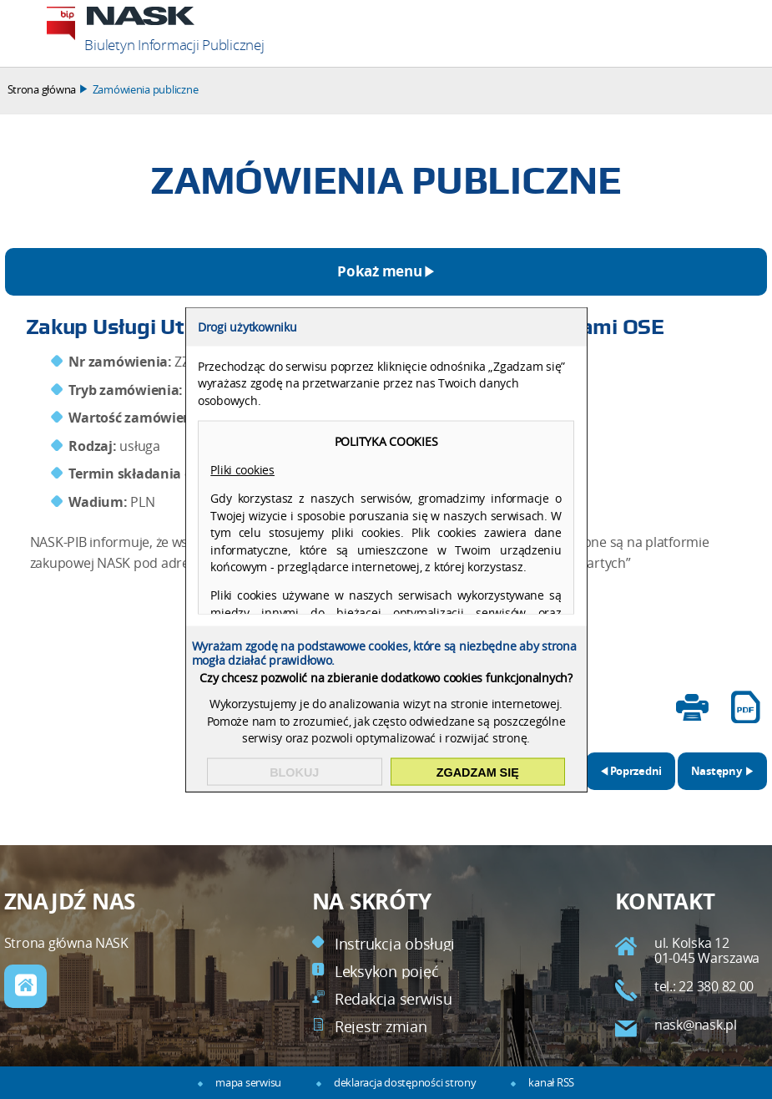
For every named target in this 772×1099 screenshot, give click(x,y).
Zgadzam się (477, 771)
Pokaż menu (379, 271)
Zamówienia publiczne (146, 89)
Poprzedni (624, 765)
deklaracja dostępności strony (405, 1082)
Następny (711, 765)
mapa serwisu (248, 1082)
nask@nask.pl (695, 1025)
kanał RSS (551, 1082)
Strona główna (42, 89)
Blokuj (294, 771)
